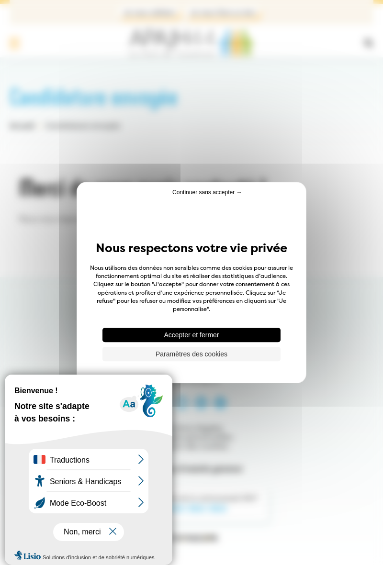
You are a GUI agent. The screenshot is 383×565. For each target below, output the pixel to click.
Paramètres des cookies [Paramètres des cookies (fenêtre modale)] (191, 354)
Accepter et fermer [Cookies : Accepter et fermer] (191, 335)
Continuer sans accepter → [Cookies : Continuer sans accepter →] (207, 192)
